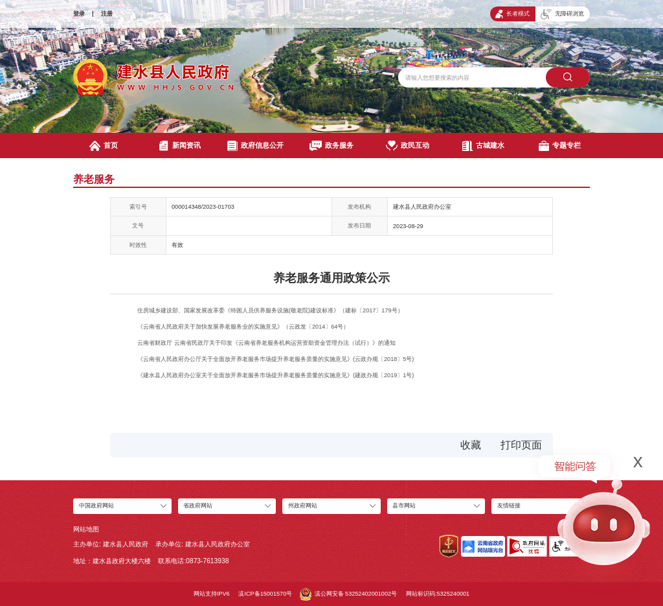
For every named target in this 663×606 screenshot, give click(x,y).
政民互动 (407, 146)
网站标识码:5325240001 (437, 593)
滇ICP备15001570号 (265, 593)
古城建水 (483, 146)
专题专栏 (560, 146)
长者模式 (512, 14)
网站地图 (86, 529)
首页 (103, 146)
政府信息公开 (255, 146)
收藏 (470, 444)
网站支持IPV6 (212, 593)
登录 (79, 13)
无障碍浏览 (562, 14)
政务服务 (331, 146)
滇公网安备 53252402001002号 (348, 594)
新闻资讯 (180, 146)
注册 (107, 13)
